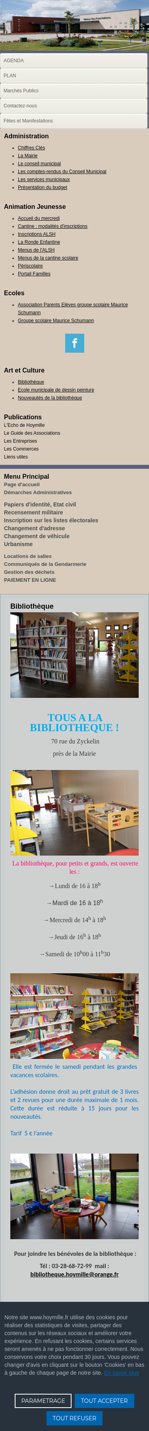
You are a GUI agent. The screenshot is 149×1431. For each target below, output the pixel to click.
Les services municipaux (44, 179)
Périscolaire (30, 266)
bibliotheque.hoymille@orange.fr (75, 1274)
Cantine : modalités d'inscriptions (52, 226)
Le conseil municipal (39, 163)
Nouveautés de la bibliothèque (50, 398)
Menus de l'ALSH (36, 250)
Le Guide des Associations (32, 433)
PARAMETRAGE (43, 1400)
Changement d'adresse (34, 528)
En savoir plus (121, 1373)
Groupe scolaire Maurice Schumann (56, 320)
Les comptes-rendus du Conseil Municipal (62, 171)
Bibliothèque (31, 382)
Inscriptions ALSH (37, 234)
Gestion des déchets (29, 572)
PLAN (10, 75)
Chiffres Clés (31, 148)
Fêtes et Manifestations (28, 121)
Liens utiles (16, 457)
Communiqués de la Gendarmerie (45, 564)
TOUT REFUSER (75, 1418)
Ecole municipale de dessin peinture (56, 390)
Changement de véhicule (37, 536)
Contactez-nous (20, 106)
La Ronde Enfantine (39, 242)
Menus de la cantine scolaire (48, 258)
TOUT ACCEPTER (104, 1400)
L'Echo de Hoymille (24, 425)
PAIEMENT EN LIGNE (30, 580)
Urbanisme (18, 544)
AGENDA (14, 60)
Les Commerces (21, 449)
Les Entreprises (20, 441)
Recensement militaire (33, 512)
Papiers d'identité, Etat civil (40, 504)
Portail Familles (34, 274)
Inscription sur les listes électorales (51, 520)
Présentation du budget (42, 187)
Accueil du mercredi (39, 218)
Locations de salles (28, 556)
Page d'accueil (22, 484)
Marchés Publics (21, 91)
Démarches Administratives (38, 492)
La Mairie (27, 156)
